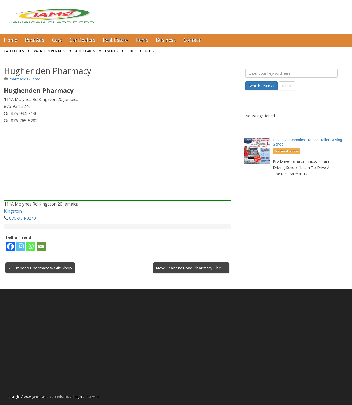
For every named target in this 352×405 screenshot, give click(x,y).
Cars (57, 40)
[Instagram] (20, 246)
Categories (14, 51)
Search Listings (261, 85)
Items (142, 40)
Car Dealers (82, 40)
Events (111, 51)
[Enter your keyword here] (291, 73)
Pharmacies (18, 78)
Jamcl (36, 78)
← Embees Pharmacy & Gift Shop (40, 267)
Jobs (131, 51)
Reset (287, 85)
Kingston (13, 211)
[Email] (41, 246)
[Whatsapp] (30, 246)
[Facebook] (10, 246)
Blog (149, 51)
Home (10, 40)
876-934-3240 (22, 218)
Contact (191, 40)
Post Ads (34, 40)
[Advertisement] (117, 164)
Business (165, 40)
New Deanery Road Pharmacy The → (191, 267)
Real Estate (115, 40)
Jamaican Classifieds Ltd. (50, 396)
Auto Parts (85, 51)
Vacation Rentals (49, 51)
